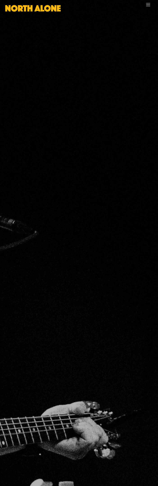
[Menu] (148, 4)
